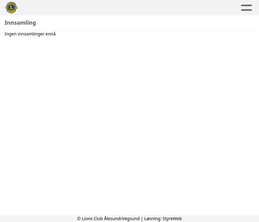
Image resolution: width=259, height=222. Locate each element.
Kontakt (189, 8)
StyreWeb (172, 218)
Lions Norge (229, 8)
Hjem (34, 8)
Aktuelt (59, 8)
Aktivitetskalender (104, 8)
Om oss (152, 8)
